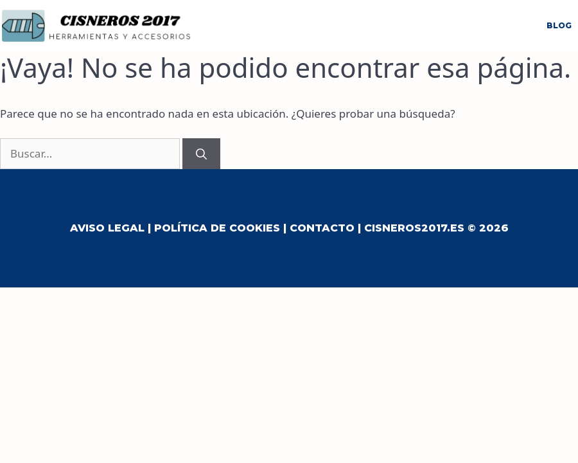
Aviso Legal (107, 228)
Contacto (322, 228)
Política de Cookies (217, 228)
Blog (559, 25)
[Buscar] (201, 153)
